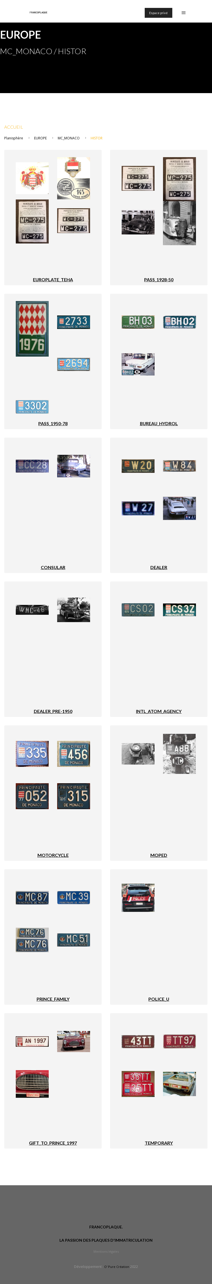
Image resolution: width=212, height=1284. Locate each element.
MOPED (158, 855)
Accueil (13, 127)
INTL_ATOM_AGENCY (159, 711)
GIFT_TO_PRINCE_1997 (53, 1142)
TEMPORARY (159, 1142)
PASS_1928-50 (158, 279)
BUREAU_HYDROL (159, 423)
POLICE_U (158, 999)
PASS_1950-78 (53, 423)
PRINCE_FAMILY (53, 999)
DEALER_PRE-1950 (53, 711)
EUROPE (40, 138)
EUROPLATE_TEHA (53, 279)
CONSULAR (53, 567)
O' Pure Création (116, 1267)
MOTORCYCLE (53, 855)
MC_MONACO (69, 138)
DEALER (158, 567)
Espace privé (158, 13)
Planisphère (13, 138)
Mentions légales (106, 1251)
